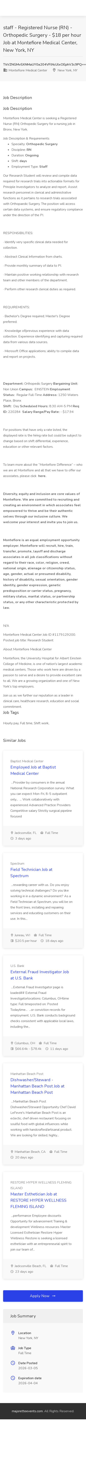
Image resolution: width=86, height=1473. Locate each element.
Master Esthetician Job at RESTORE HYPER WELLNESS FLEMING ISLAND (38, 1200)
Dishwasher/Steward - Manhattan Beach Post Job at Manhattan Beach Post (37, 1086)
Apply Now (43, 1295)
